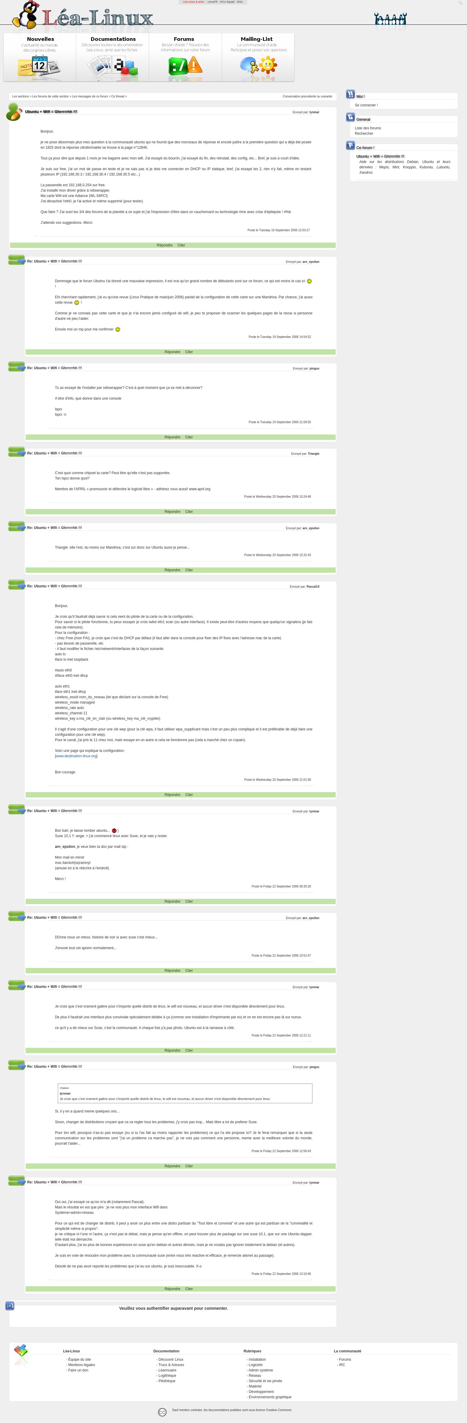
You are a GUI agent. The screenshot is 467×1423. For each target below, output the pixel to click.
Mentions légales (81, 1365)
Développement (261, 1392)
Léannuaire (167, 1370)
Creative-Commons (279, 1410)
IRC (342, 1365)
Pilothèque (166, 1381)
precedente (308, 96)
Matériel (255, 1386)
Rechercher (364, 133)
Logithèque (167, 1376)
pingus (314, 368)
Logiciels (256, 1365)
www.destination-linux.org (76, 756)
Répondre (165, 245)
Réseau (255, 1376)
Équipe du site (79, 1359)
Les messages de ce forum (90, 96)
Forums (345, 1359)
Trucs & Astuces (171, 1365)
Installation (257, 1359)
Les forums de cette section (50, 96)
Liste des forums (368, 128)
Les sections (20, 96)
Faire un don (78, 1370)
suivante (326, 96)
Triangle (313, 453)
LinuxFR (213, 1)
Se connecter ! (366, 105)
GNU (240, 1)
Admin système (261, 1370)
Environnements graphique (270, 1397)
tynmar (314, 112)
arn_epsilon (311, 261)
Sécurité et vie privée (265, 1381)
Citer (181, 245)
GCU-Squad (227, 1)
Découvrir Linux (170, 1359)
